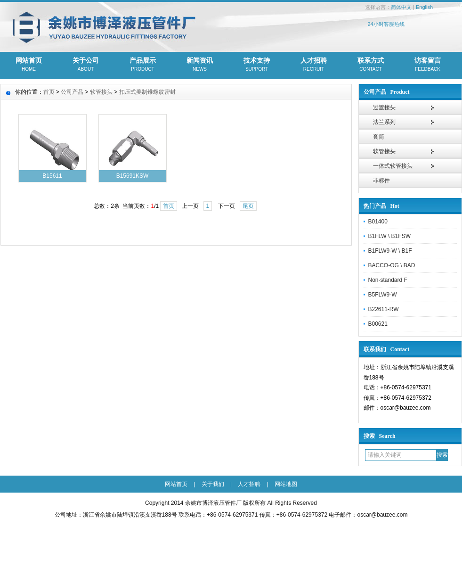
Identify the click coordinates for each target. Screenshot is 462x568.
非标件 (381, 180)
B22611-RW (383, 309)
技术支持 (257, 65)
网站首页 (29, 65)
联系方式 (371, 65)
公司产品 (72, 92)
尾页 (248, 206)
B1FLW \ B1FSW (389, 236)
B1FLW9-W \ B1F (390, 250)
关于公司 (86, 65)
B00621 (378, 324)
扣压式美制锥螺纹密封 (147, 92)
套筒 (378, 136)
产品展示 (143, 65)
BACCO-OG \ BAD (391, 265)
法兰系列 (384, 122)
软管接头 (384, 151)
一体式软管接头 (393, 166)
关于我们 (213, 484)
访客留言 (428, 65)
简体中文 (401, 7)
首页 (49, 92)
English (424, 7)
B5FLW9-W (382, 294)
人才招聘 (314, 65)
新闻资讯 (200, 65)
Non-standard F (387, 280)
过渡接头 (384, 107)
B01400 (378, 221)
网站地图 (286, 484)
